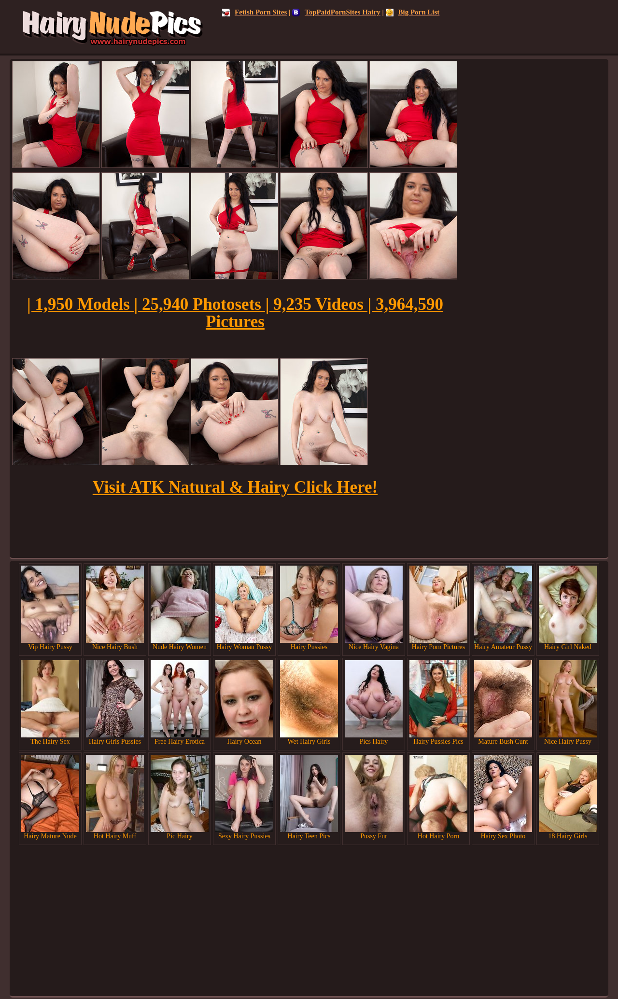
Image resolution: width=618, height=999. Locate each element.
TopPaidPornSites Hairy (336, 12)
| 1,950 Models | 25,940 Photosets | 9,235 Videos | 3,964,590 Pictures (235, 313)
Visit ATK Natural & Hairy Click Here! (235, 487)
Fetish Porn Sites (254, 12)
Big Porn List (413, 12)
